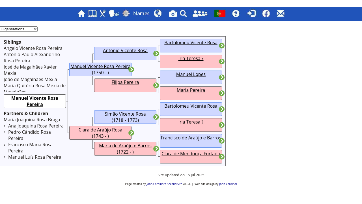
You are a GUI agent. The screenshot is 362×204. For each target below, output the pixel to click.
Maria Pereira (191, 90)
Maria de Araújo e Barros (125, 146)
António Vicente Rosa (125, 50)
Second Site (174, 184)
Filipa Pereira (125, 82)
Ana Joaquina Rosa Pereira (36, 126)
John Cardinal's (156, 184)
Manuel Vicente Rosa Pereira (34, 101)
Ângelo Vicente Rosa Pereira (33, 48)
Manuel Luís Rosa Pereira (34, 157)
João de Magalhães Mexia (30, 79)
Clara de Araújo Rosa (100, 130)
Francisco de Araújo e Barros (191, 138)
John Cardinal (228, 184)
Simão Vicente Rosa (125, 114)
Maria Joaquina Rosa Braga (32, 119)
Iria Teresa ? (191, 58)
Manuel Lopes (191, 74)
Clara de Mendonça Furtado (190, 153)
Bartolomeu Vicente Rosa (190, 42)
